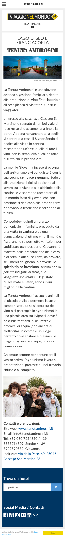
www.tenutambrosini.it (35, 428)
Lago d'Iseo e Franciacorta (32, 40)
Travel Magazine (32, 24)
